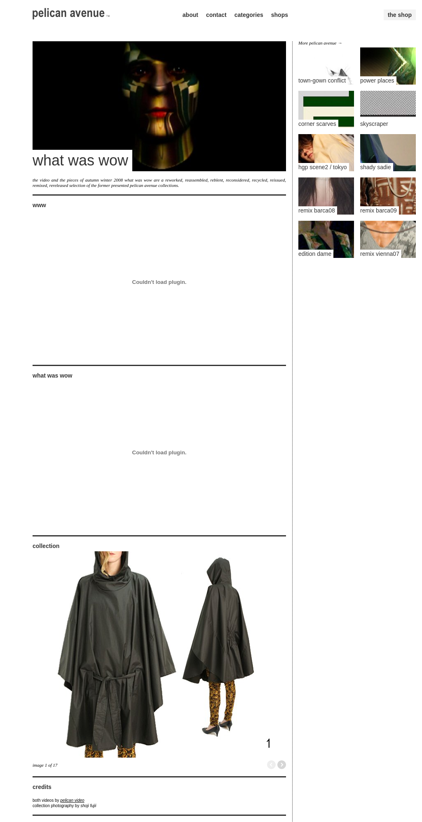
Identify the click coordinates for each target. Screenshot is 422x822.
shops (279, 15)
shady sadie (375, 167)
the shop (400, 15)
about (190, 15)
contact (216, 15)
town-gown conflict (322, 80)
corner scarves (317, 123)
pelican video (72, 800)
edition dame (314, 253)
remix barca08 (316, 210)
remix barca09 (378, 210)
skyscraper (374, 123)
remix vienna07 (379, 253)
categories (248, 15)
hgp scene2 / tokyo (322, 167)
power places (377, 80)
